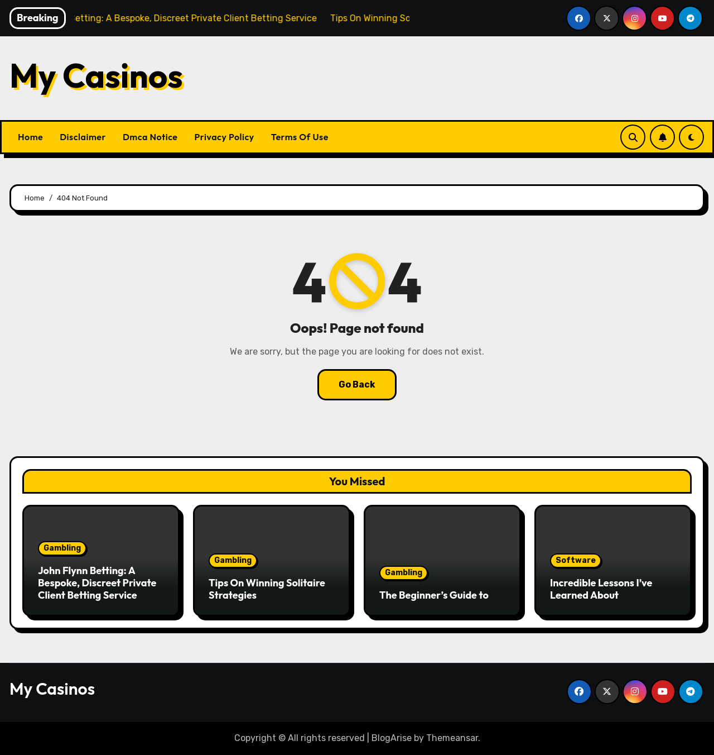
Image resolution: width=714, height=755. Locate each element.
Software (576, 560)
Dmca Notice (150, 136)
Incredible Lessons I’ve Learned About (601, 588)
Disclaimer (83, 136)
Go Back (357, 384)
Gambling (62, 548)
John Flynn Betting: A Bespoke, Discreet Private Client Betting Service (97, 582)
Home (30, 136)
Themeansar (452, 738)
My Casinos (96, 75)
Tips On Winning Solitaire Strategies (267, 588)
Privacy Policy (224, 136)
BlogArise (392, 738)
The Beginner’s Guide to (434, 595)
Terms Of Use (300, 136)
